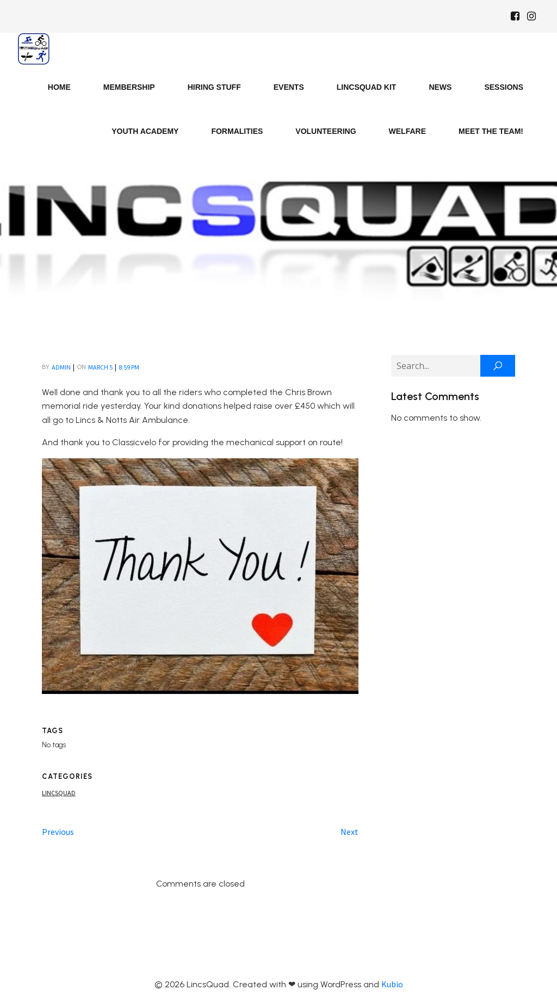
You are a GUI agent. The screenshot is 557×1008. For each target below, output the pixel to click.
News (440, 87)
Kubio (392, 984)
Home (59, 87)
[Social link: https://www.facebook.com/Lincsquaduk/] (515, 16)
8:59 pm (129, 367)
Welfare (407, 131)
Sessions (503, 87)
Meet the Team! (491, 131)
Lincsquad (59, 793)
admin (61, 367)
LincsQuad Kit (367, 87)
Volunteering (325, 131)
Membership (129, 87)
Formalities (237, 131)
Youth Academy (145, 131)
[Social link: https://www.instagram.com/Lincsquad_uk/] (531, 16)
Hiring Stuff (214, 87)
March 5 (100, 367)
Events (289, 87)
